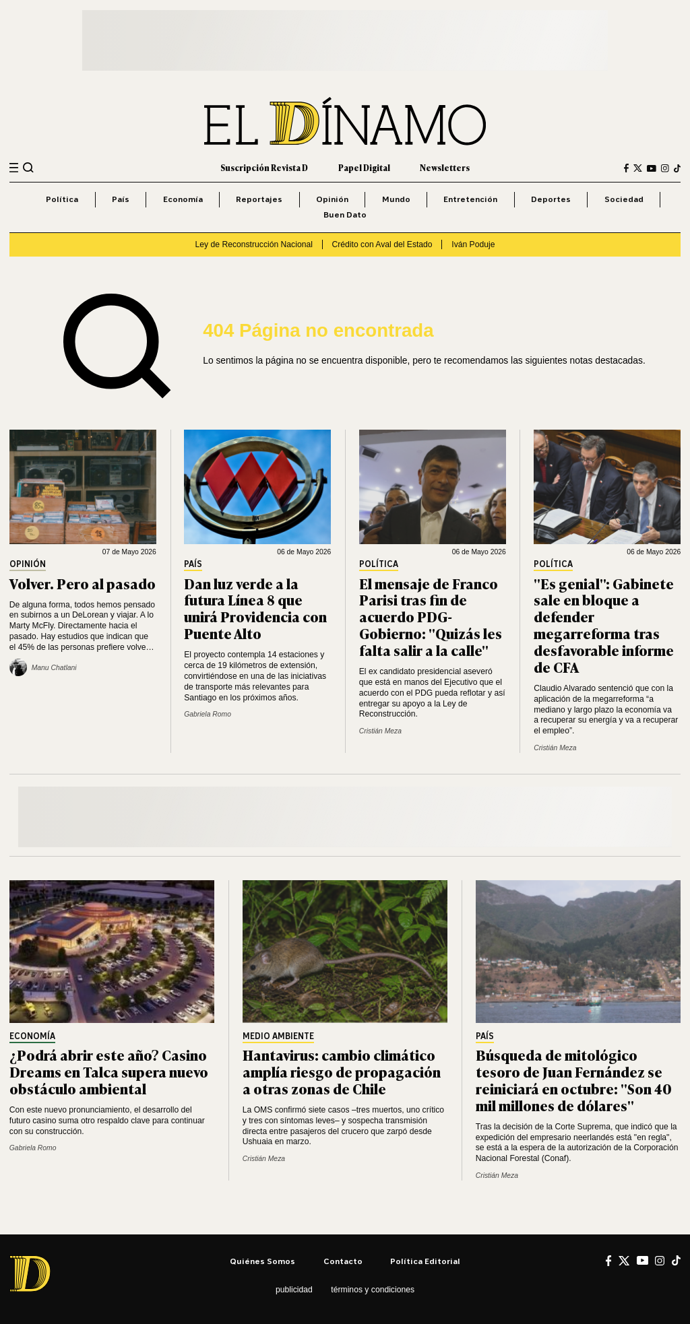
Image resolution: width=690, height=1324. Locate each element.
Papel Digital (364, 168)
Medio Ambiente (278, 1036)
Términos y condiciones (372, 1289)
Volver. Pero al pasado (82, 582)
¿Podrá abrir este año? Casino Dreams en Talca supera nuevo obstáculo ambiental (108, 1071)
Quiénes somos (262, 1261)
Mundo (396, 199)
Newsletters (445, 168)
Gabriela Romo (207, 714)
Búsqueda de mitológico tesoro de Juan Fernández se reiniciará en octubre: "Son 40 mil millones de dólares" (574, 1079)
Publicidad (294, 1289)
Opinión (332, 199)
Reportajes (259, 199)
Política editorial (425, 1261)
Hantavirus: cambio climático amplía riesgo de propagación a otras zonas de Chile (342, 1071)
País (120, 199)
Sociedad (624, 199)
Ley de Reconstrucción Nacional (254, 244)
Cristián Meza (380, 731)
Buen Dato (345, 214)
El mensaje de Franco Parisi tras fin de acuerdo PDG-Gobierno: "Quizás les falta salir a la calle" (430, 616)
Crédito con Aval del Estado (382, 244)
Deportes (551, 199)
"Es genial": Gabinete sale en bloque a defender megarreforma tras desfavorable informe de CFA (604, 624)
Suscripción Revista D (264, 168)
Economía (183, 199)
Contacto (343, 1261)
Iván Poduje (473, 244)
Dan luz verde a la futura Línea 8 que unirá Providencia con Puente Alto (255, 608)
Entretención (470, 199)
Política (62, 199)
